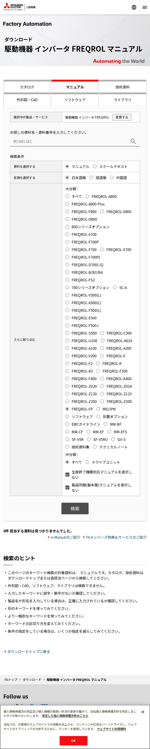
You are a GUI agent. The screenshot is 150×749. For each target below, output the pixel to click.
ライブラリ (123, 99)
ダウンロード (32, 679)
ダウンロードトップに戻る (28, 651)
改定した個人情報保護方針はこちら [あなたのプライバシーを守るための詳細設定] (65, 715)
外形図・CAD (27, 99)
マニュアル (75, 87)
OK (73, 741)
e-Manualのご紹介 (65, 537)
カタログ (27, 87)
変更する (122, 117)
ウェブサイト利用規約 (111, 729)
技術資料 (123, 87)
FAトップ (10, 679)
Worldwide (134, 7)
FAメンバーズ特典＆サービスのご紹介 (116, 537)
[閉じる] (143, 712)
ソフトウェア (75, 99)
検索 (75, 508)
